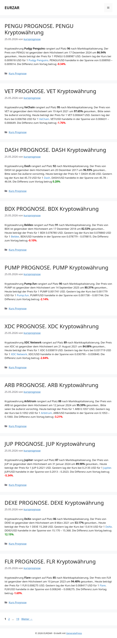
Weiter (27, 619)
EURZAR (12, 7)
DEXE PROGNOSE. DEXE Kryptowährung (54, 502)
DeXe (108, 526)
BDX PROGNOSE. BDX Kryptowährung (52, 208)
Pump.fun (23, 295)
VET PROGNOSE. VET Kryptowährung (50, 91)
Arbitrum (46, 413)
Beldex (15, 236)
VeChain (44, 119)
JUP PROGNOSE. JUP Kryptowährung (50, 443)
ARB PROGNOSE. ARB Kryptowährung (51, 385)
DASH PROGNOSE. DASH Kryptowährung (55, 149)
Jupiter (107, 467)
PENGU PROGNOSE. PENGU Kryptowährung (39, 29)
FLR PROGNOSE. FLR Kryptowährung (50, 561)
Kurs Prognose (18, 73)
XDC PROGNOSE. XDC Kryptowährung (52, 326)
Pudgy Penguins (38, 60)
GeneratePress (74, 633)
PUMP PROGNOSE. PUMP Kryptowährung (56, 267)
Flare (103, 585)
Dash (47, 177)
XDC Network (19, 354)
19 (18, 619)
